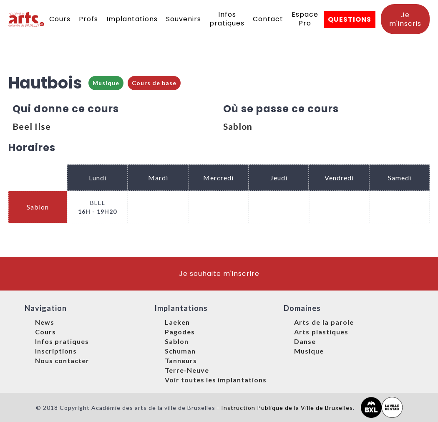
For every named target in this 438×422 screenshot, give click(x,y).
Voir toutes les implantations (216, 380)
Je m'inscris (405, 19)
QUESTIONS (349, 19)
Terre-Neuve (187, 370)
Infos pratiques (226, 19)
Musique (106, 82)
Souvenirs (183, 19)
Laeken (177, 322)
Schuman (180, 351)
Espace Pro (305, 19)
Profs (88, 19)
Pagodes (180, 332)
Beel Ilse (32, 126)
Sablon (237, 126)
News (44, 322)
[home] (26, 19)
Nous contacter (62, 360)
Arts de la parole (324, 322)
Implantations (132, 19)
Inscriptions (56, 351)
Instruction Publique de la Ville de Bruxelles (287, 407)
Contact (268, 19)
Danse (305, 341)
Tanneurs (181, 360)
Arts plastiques (321, 332)
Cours (59, 19)
